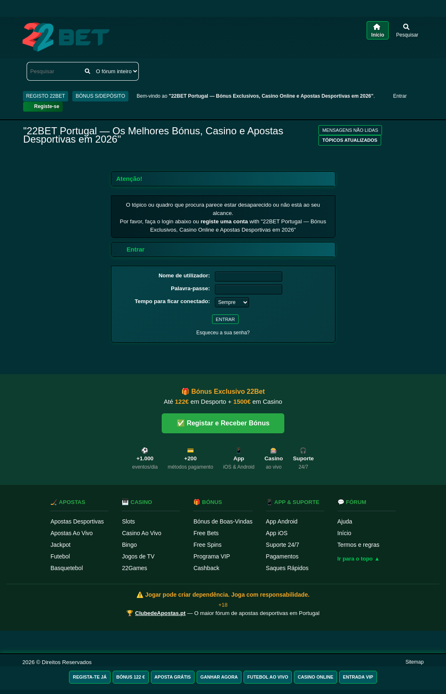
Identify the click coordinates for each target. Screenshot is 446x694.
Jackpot (60, 544)
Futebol (60, 556)
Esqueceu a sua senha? (223, 333)
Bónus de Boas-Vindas (222, 521)
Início (344, 533)
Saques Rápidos (287, 568)
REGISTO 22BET (45, 96)
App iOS (277, 533)
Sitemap (414, 662)
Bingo (129, 544)
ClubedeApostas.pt (160, 613)
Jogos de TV (138, 556)
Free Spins (207, 544)
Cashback (206, 568)
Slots (128, 521)
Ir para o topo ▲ (359, 559)
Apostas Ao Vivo (71, 533)
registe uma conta (224, 221)
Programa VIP (211, 556)
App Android (282, 521)
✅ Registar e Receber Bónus (223, 423)
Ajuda (345, 521)
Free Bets (206, 533)
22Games (134, 568)
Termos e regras (358, 544)
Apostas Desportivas (76, 521)
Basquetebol (66, 568)
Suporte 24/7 (282, 544)
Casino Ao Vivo (141, 533)
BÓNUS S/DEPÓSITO (100, 96)
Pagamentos (282, 556)
